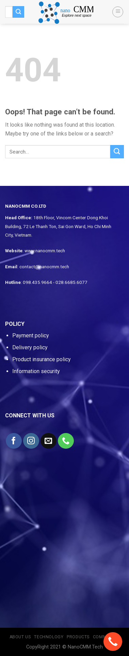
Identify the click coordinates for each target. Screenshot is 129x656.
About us (20, 637)
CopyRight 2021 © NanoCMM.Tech (64, 647)
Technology (48, 637)
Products (78, 637)
